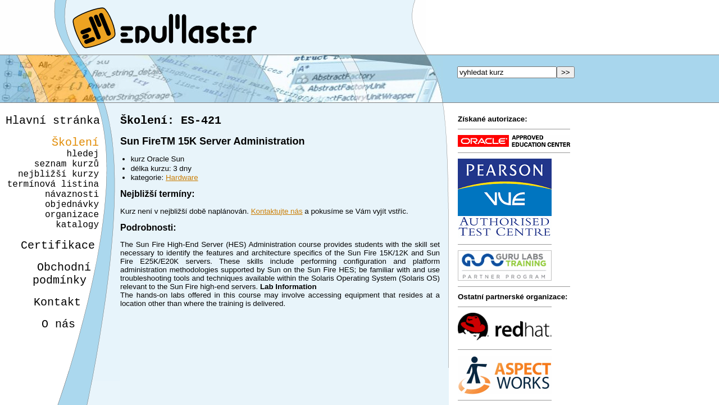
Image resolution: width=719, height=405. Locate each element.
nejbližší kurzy (58, 184)
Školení (75, 146)
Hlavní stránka (53, 121)
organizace (70, 234)
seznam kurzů (66, 172)
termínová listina (53, 197)
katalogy (73, 246)
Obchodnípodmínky (55, 301)
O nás (48, 356)
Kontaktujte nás (277, 213)
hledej (82, 160)
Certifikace (52, 269)
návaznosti (72, 209)
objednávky (72, 221)
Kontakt (48, 332)
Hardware (182, 180)
